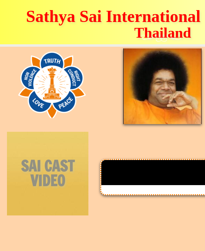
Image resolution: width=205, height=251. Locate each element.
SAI (31, 165)
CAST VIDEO (52, 173)
